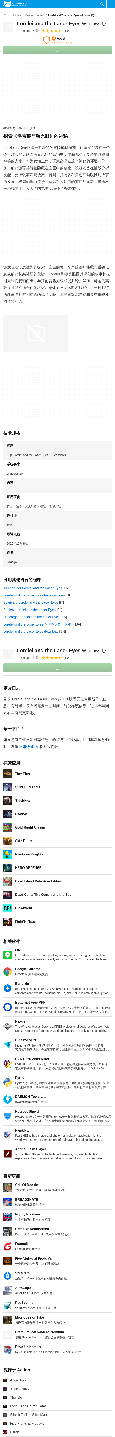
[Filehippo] (15, 4)
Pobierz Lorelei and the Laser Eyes (29, 610)
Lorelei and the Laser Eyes (61, 23)
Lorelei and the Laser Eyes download (30, 631)
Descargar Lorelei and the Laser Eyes (31, 617)
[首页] (5, 15)
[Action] (40, 15)
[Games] (29, 15)
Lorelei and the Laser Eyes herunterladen (34, 595)
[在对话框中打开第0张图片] (35, 333)
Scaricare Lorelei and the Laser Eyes (30, 602)
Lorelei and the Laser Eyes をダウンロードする (38, 624)
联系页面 (30, 747)
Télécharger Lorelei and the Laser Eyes (32, 588)
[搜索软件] (102, 4)
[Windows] (16, 15)
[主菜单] (111, 4)
